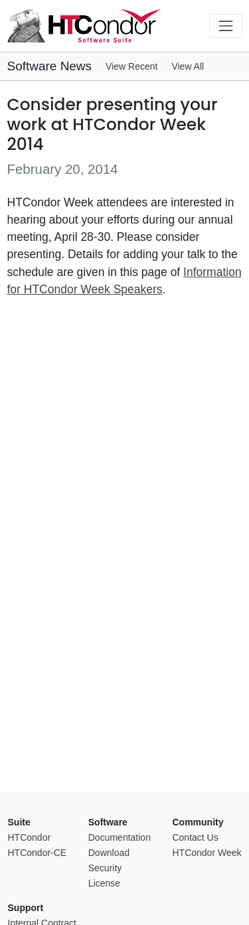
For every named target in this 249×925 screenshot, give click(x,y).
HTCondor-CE (37, 852)
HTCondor (29, 837)
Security (105, 868)
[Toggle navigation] (225, 25)
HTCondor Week (206, 852)
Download (108, 852)
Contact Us (195, 837)
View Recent (131, 66)
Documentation (119, 837)
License (104, 883)
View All (187, 66)
